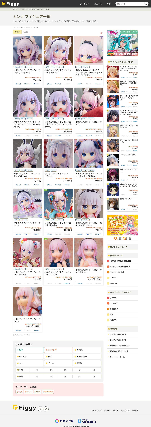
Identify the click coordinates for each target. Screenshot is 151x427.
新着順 (17, 32)
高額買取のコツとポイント (120, 345)
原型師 (78, 363)
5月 (37, 370)
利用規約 (135, 410)
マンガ (23, 170)
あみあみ (18, 84)
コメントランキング (117, 247)
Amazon (36, 84)
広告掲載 (107, 410)
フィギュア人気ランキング (120, 62)
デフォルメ (85, 67)
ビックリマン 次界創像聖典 (120, 266)
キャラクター (80, 356)
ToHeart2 (113, 278)
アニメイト (27, 84)
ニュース (98, 4)
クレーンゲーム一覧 (117, 357)
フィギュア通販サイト (118, 334)
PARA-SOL (114, 283)
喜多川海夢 (114, 309)
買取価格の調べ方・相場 (119, 351)
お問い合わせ (125, 410)
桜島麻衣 (113, 298)
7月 (65, 370)
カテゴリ (78, 350)
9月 (94, 370)
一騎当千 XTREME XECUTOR (120, 261)
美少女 (17, 67)
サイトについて (97, 410)
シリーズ (21, 356)
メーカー (21, 363)
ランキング (51, 350)
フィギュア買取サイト (118, 340)
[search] (145, 4)
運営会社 (115, 410)
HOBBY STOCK (48, 392)
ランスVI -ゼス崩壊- (117, 272)
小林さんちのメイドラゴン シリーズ (21, 335)
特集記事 (113, 329)
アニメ (23, 67)
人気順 (25, 32)
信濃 (111, 314)
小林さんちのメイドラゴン (35, 9)
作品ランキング (115, 255)
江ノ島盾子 (114, 303)
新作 (20, 350)
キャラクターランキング (119, 292)
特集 (108, 4)
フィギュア (84, 4)
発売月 (20, 376)
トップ (15, 9)
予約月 (20, 370)
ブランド (50, 363)
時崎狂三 (113, 320)
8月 (79, 370)
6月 (51, 370)
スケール (29, 67)
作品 (48, 356)
